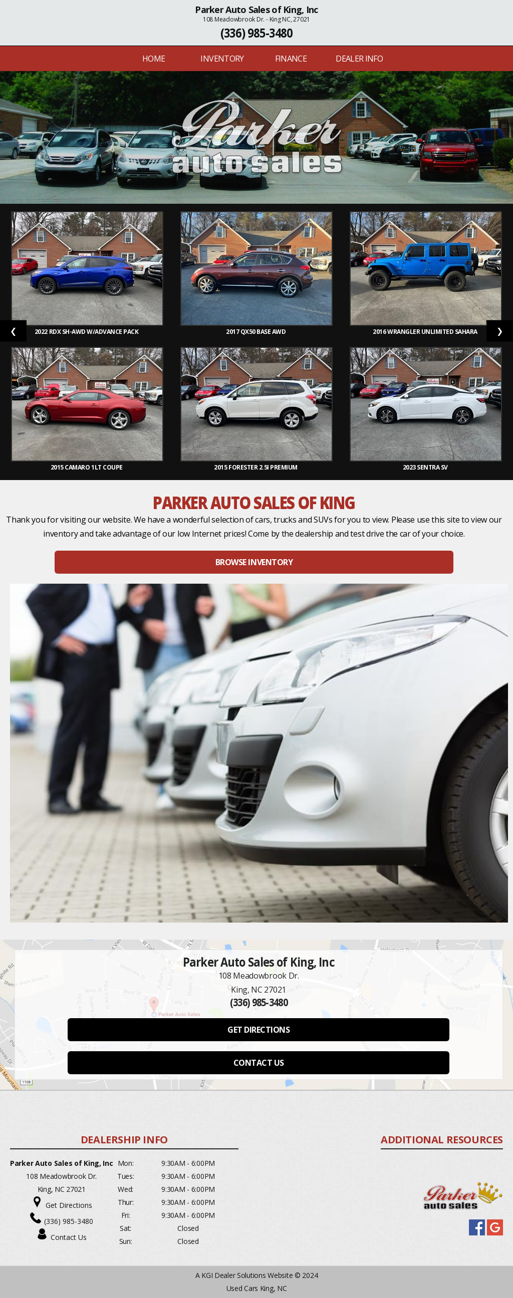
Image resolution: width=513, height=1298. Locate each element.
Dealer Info (359, 58)
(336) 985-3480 (256, 33)
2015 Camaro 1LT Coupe (87, 467)
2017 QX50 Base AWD (256, 331)
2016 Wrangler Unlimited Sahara (425, 331)
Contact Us (69, 1237)
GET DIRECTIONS (258, 1029)
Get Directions (69, 1205)
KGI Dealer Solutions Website (247, 1275)
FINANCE (291, 58)
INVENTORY (221, 58)
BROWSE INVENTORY (254, 562)
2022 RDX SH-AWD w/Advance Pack (87, 331)
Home (153, 58)
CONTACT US (258, 1062)
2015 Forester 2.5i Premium (256, 467)
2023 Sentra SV (426, 467)
